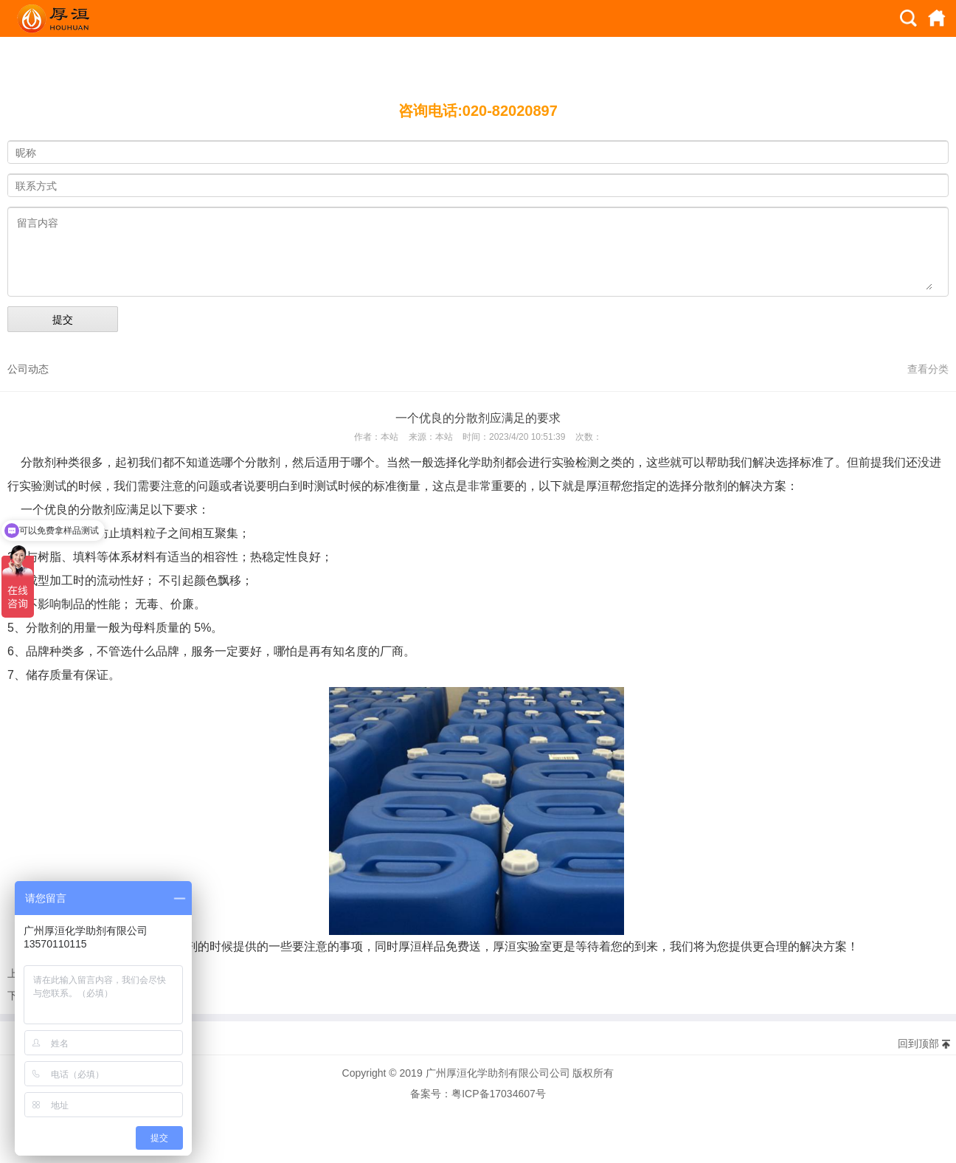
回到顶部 (918, 1043)
